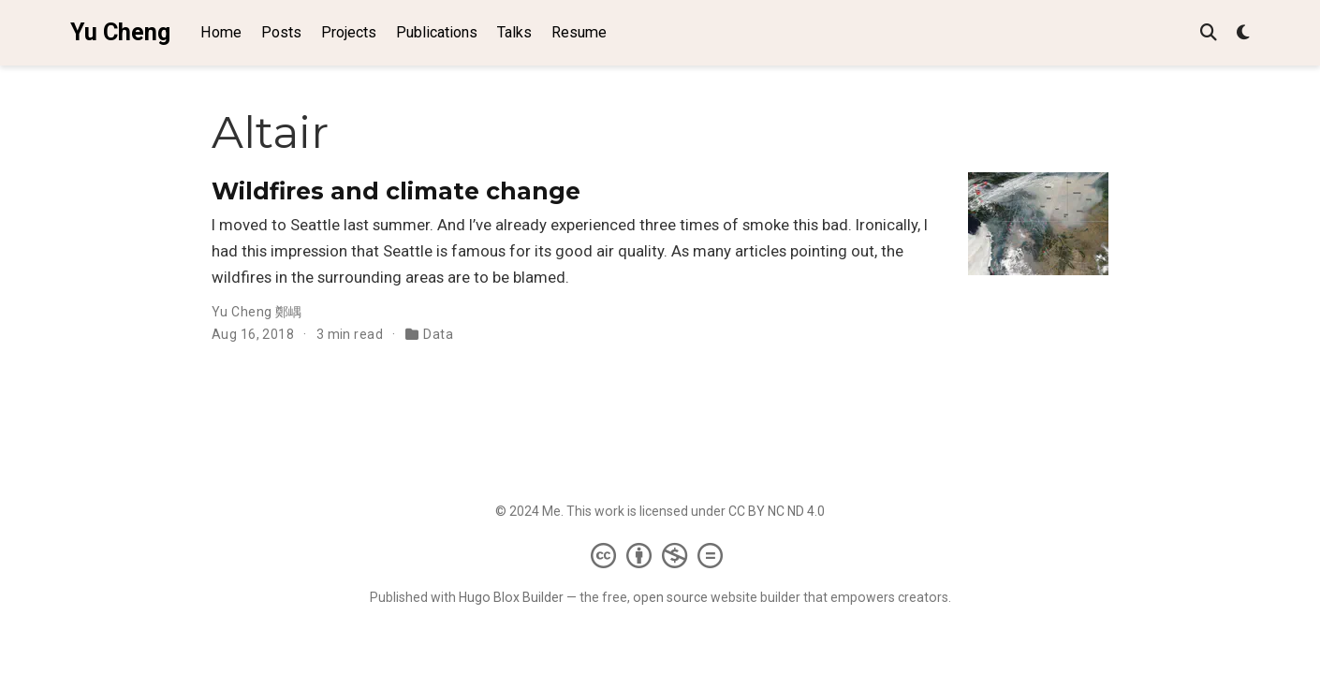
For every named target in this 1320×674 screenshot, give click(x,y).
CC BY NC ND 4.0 (776, 511)
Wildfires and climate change (396, 191)
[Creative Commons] (660, 555)
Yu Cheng (120, 32)
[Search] (1208, 33)
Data (438, 334)
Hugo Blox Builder (511, 597)
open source (670, 597)
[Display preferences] (1243, 33)
